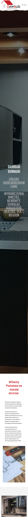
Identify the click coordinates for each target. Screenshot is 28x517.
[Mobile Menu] (24, 5)
